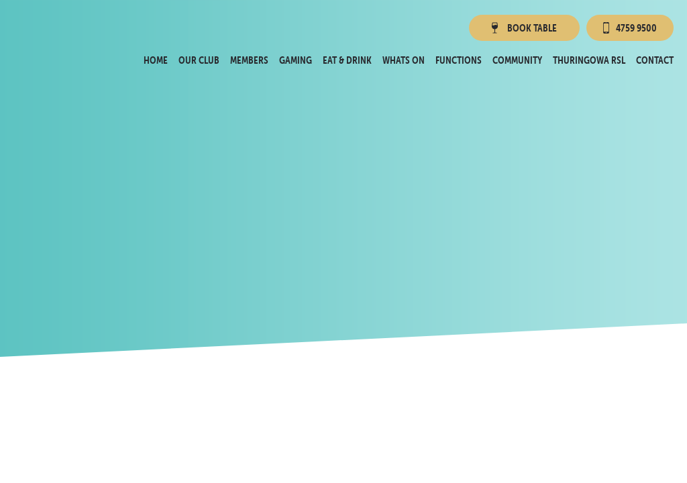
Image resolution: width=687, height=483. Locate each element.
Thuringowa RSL (589, 60)
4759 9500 (630, 27)
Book (523, 27)
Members (249, 60)
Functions (458, 60)
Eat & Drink (347, 60)
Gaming (295, 60)
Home (156, 60)
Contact (655, 60)
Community (517, 60)
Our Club (198, 60)
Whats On (403, 60)
